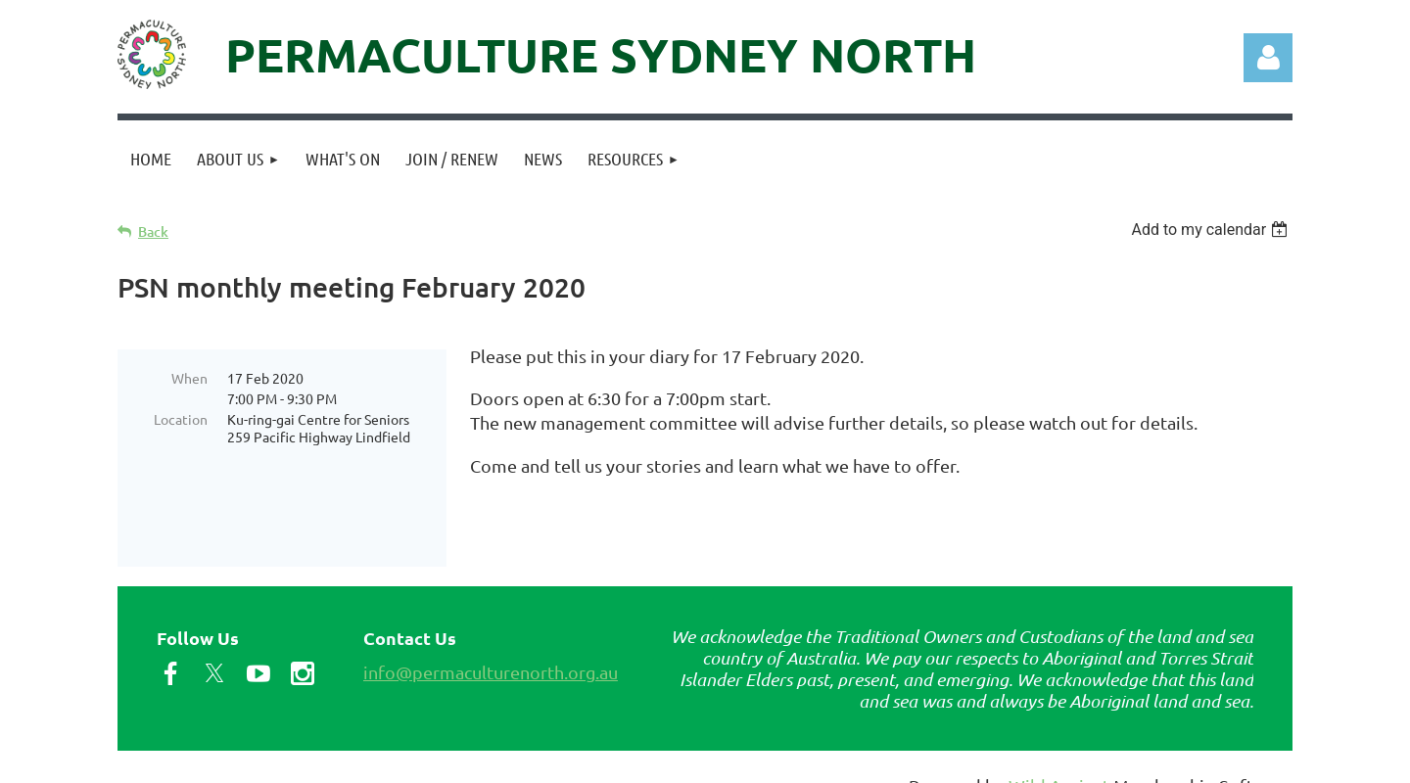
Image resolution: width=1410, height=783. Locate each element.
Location (181, 419)
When (189, 378)
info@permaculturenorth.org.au (490, 645)
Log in (1268, 57)
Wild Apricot (1059, 759)
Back (153, 231)
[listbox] (1211, 229)
